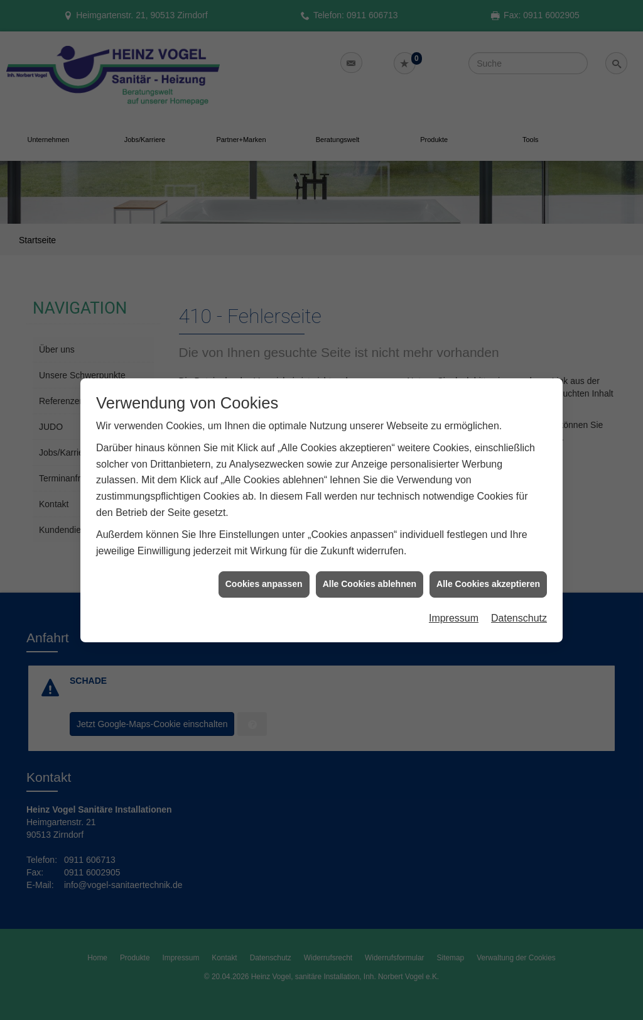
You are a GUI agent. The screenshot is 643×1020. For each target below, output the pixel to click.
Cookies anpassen (264, 563)
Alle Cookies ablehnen (369, 563)
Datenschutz (519, 596)
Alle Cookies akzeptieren (488, 563)
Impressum (453, 596)
